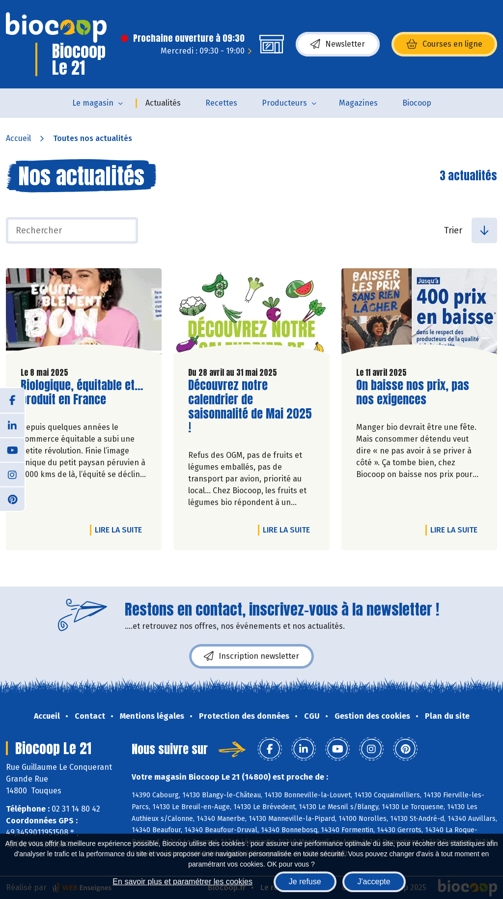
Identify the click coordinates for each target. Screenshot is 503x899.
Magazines (358, 103)
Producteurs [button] (284, 103)
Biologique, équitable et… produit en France (82, 392)
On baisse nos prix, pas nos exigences (412, 392)
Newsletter (337, 44)
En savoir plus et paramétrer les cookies (182, 881)
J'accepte (374, 881)
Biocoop (416, 103)
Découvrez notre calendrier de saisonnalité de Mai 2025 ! (250, 406)
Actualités (163, 103)
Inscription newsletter (251, 656)
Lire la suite (121, 529)
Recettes (221, 103)
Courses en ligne (444, 44)
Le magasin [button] (92, 103)
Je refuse (305, 881)
